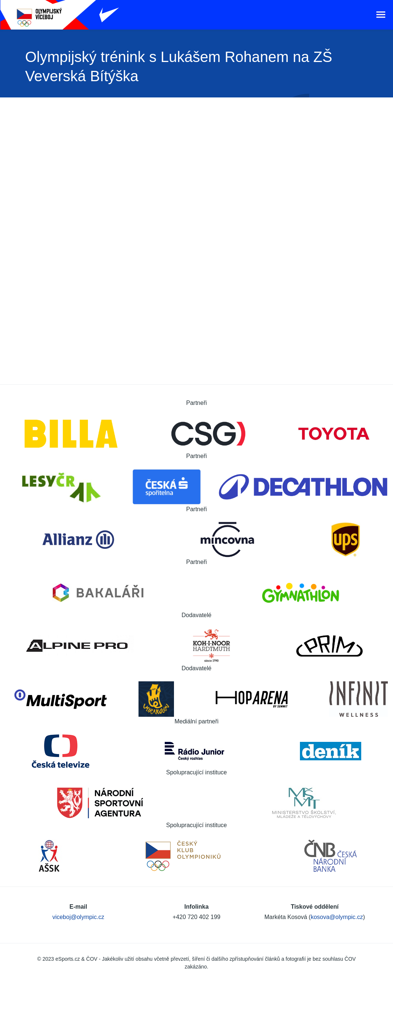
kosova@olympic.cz (337, 917)
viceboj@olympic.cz (78, 917)
